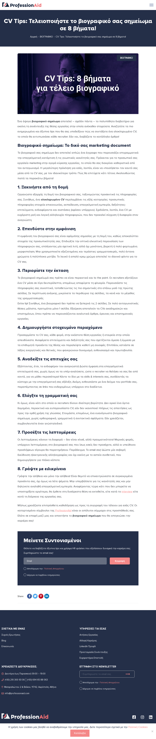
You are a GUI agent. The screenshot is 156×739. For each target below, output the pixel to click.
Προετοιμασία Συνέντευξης (94, 652)
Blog (4, 640)
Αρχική (33, 36)
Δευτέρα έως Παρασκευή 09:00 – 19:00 (24, 673)
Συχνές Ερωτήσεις (11, 634)
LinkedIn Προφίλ (88, 646)
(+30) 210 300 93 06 (13, 679)
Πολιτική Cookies (138, 727)
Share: (21, 596)
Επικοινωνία (8, 646)
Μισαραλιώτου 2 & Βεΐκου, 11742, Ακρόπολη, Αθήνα (29, 686)
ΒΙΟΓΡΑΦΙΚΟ (46, 36)
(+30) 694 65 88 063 (37, 679)
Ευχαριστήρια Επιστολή (91, 658)
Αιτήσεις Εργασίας (89, 634)
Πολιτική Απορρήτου (54, 568)
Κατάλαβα (80, 733)
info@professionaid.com (15, 693)
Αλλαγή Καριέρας (88, 640)
